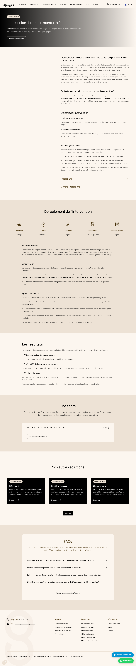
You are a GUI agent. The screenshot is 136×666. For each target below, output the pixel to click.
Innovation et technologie (63, 627)
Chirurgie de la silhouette (89, 641)
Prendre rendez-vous (16, 39)
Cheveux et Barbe (87, 630)
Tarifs (110, 627)
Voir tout (68, 513)
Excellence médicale (61, 624)
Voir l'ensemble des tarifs (38, 436)
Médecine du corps (87, 627)
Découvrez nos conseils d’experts (68, 593)
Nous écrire (126, 661)
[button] (22, 4)
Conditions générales (60, 656)
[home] (8, 4)
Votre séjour (59, 634)
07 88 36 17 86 (23, 620)
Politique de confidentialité (42, 656)
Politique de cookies (76, 656)
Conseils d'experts (114, 624)
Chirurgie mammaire (88, 637)
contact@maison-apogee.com (25, 624)
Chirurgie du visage (87, 634)
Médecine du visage (87, 624)
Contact (110, 630)
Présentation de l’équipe (63, 630)
